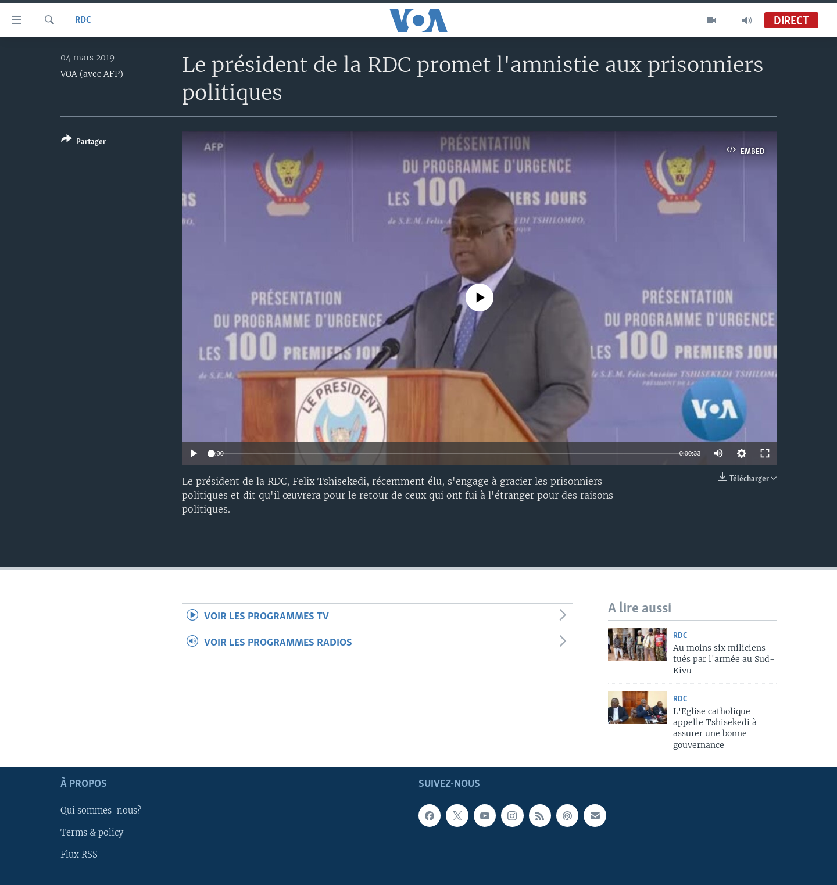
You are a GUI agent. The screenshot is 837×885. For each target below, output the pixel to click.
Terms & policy (91, 833)
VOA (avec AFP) (91, 74)
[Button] (83, 143)
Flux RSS (79, 855)
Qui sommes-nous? (100, 811)
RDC (83, 20)
